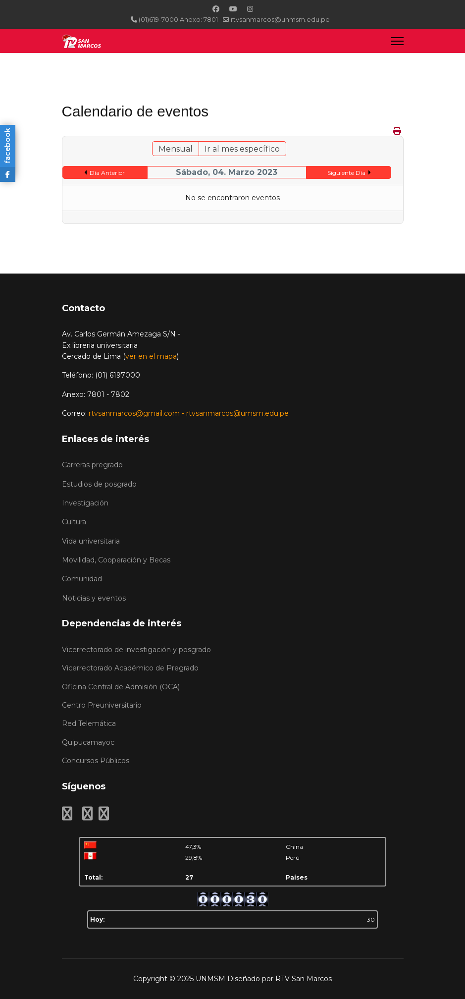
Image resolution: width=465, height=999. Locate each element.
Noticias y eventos (94, 598)
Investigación (85, 503)
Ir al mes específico (242, 149)
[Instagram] (250, 8)
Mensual (175, 149)
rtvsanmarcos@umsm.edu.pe (237, 413)
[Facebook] (215, 8)
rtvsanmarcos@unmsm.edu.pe (280, 19)
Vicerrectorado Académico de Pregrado (130, 668)
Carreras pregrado (92, 464)
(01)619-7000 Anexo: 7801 (178, 19)
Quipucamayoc (88, 742)
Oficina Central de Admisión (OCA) (121, 686)
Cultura (74, 521)
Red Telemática (89, 723)
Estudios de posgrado (99, 484)
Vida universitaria (91, 541)
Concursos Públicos (95, 760)
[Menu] (397, 41)
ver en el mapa (151, 356)
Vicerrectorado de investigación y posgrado (136, 649)
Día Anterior (107, 172)
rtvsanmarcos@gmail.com (134, 413)
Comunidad (82, 578)
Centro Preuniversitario (102, 705)
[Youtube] (233, 8)
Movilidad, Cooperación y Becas (116, 559)
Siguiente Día (346, 172)
